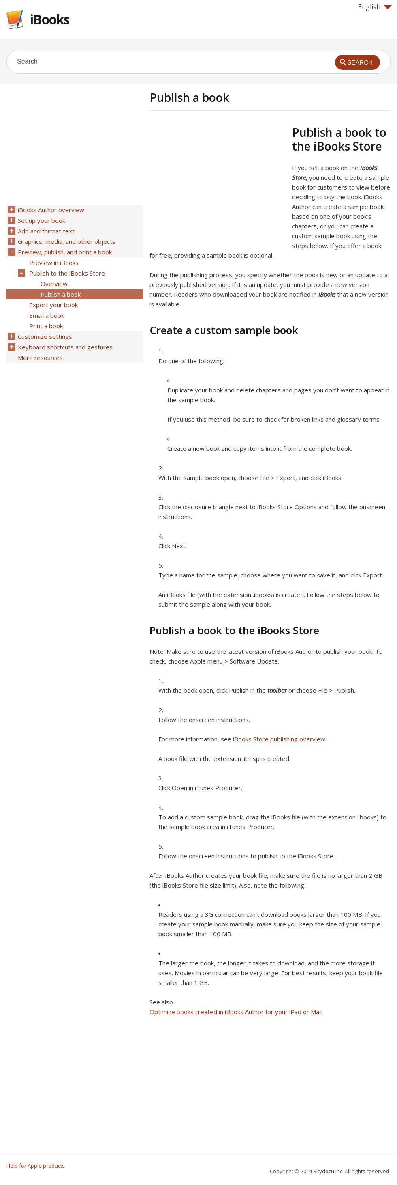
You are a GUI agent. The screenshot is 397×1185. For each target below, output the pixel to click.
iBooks (49, 19)
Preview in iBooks (54, 263)
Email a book (46, 315)
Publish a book (61, 294)
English (375, 6)
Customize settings (45, 336)
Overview (54, 284)
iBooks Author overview (51, 210)
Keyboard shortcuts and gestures (65, 347)
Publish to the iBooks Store (67, 273)
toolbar (277, 690)
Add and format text (46, 231)
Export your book (53, 305)
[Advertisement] (217, 182)
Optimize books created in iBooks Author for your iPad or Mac (235, 1012)
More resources (40, 357)
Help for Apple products (35, 1165)
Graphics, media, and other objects (66, 241)
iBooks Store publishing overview (279, 739)
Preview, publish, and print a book (65, 252)
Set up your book (41, 220)
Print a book (46, 326)
